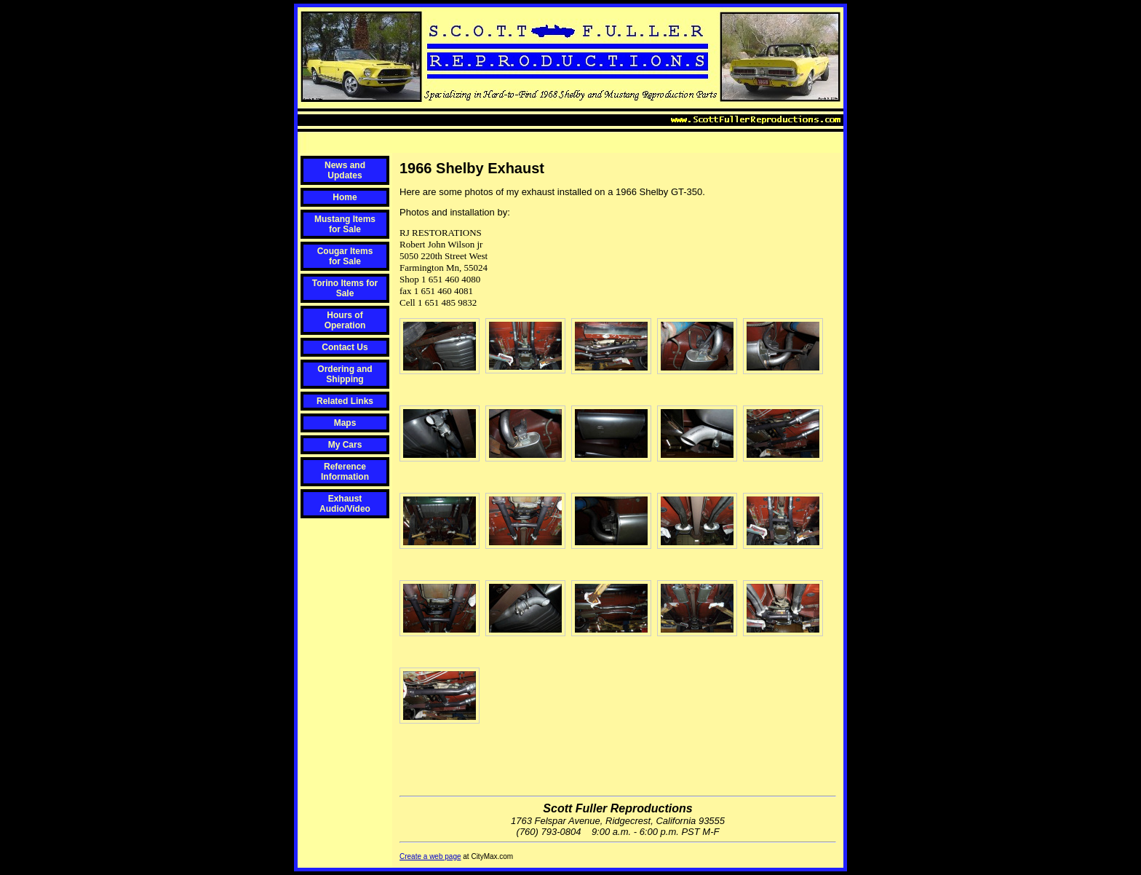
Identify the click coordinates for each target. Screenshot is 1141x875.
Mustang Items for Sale (344, 224)
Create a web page (430, 856)
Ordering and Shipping (344, 374)
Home (345, 197)
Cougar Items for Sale (345, 256)
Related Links (345, 401)
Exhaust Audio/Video (344, 504)
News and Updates (345, 170)
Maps (345, 423)
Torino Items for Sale (345, 288)
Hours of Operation (345, 320)
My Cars (345, 445)
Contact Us (344, 347)
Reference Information (345, 472)
